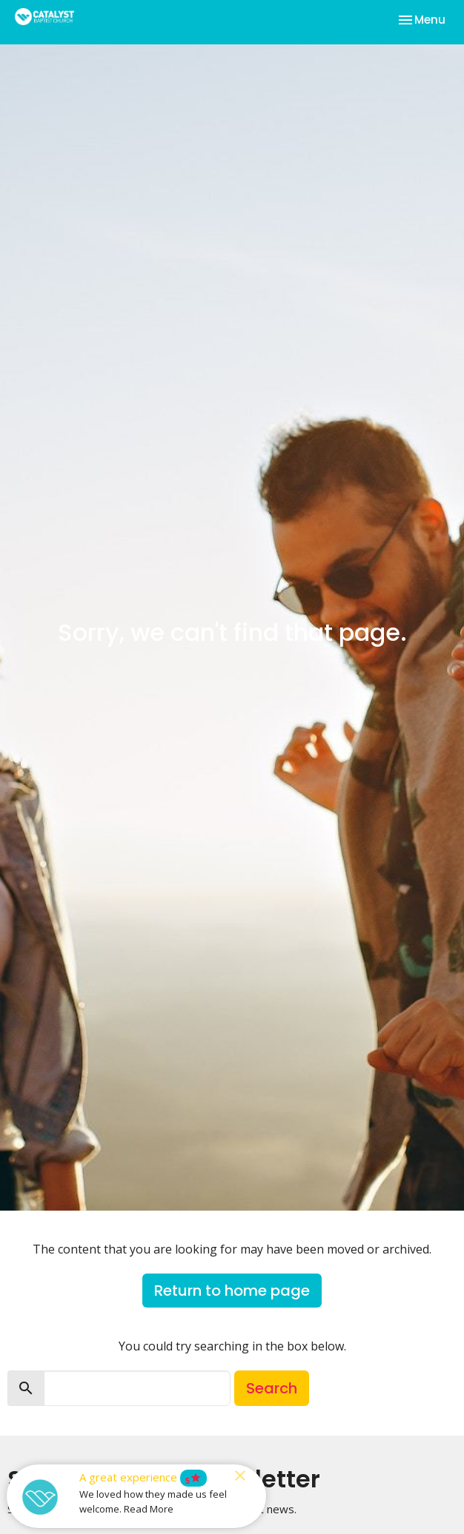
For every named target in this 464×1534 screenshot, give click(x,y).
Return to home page (232, 1290)
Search (271, 1388)
